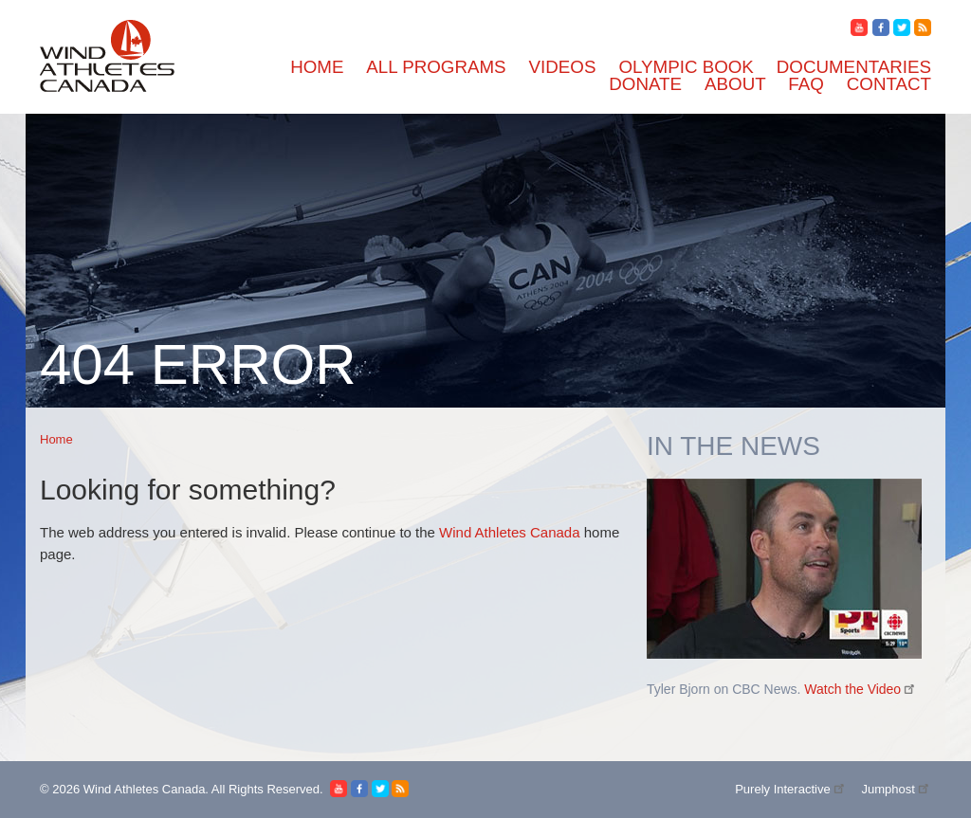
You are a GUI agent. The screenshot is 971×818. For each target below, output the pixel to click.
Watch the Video (860, 689)
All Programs (435, 67)
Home (316, 67)
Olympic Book (685, 67)
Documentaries (854, 67)
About (735, 84)
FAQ (806, 84)
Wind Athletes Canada (509, 532)
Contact (889, 84)
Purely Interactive (791, 789)
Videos (562, 67)
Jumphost (896, 789)
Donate (645, 84)
